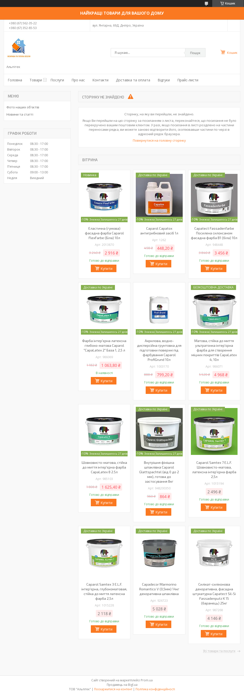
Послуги (57, 80)
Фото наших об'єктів (22, 107)
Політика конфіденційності (155, 689)
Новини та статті (19, 114)
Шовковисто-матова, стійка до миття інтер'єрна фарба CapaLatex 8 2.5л (104, 467)
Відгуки (164, 80)
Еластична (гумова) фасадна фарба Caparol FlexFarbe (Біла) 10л (104, 233)
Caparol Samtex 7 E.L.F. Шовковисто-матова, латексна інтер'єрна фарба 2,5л (214, 469)
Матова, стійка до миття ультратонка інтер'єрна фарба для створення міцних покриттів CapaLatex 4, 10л (214, 350)
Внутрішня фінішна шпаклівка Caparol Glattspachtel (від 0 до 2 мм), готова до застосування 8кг (159, 471)
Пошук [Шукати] (195, 53)
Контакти (100, 80)
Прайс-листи (187, 80)
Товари (36, 80)
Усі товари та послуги (219, 651)
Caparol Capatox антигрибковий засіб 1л (159, 230)
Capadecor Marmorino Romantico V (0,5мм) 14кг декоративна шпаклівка (159, 589)
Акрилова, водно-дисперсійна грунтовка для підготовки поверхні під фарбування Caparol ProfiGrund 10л (159, 350)
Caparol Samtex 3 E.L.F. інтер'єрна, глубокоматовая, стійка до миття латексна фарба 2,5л (104, 591)
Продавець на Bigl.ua (122, 685)
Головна (15, 80)
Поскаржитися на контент (113, 689)
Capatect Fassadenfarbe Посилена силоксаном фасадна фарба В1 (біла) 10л (214, 233)
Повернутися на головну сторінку (159, 140)
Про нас (78, 80)
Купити (106, 268)
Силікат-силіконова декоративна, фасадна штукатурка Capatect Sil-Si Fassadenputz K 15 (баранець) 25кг (214, 593)
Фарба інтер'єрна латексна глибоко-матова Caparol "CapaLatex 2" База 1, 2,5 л (104, 345)
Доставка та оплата (133, 80)
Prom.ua (147, 680)
